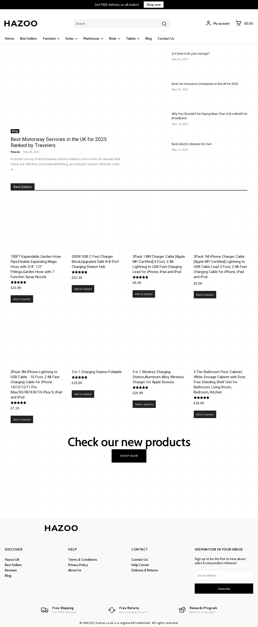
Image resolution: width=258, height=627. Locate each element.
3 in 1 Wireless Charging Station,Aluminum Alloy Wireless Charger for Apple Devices (158, 377)
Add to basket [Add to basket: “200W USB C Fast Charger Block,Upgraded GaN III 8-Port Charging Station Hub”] (83, 289)
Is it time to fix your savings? (190, 53)
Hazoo (15, 152)
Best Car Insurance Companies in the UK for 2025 (205, 84)
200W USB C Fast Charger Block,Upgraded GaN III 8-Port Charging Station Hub (95, 261)
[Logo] (59, 610)
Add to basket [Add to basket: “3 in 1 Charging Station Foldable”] (83, 394)
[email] (224, 575)
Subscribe (224, 588)
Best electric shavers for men (192, 144)
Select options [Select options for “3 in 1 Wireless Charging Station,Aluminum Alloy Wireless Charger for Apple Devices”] (144, 404)
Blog (15, 131)
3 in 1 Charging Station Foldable (97, 372)
